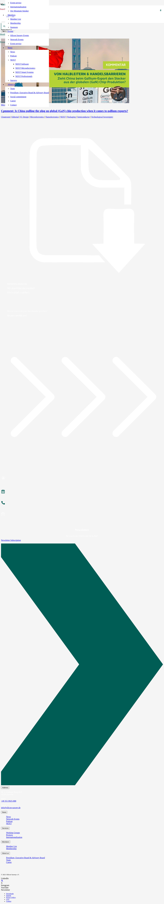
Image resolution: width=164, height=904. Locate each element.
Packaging (71, 117)
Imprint (8, 895)
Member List (11, 846)
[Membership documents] (82, 205)
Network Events (12, 819)
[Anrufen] (82, 503)
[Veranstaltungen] (82, 491)
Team (8, 860)
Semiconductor (83, 117)
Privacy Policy (11, 897)
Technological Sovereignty (102, 117)
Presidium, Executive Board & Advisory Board (25, 858)
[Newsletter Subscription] (82, 664)
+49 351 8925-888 (8, 801)
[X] (2, 881)
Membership (11, 849)
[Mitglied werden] (82, 478)
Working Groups (13, 833)
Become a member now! (17, 315)
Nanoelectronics (52, 117)
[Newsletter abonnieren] (82, 514)
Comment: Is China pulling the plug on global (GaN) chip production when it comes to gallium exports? (64, 111)
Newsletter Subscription (11, 540)
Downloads (10, 894)
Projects (9, 835)
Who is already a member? (18, 292)
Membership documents (17, 284)
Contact (8, 901)
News (8, 817)
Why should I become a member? (21, 288)
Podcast (9, 821)
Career (9, 862)
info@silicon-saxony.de (10, 808)
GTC (7, 899)
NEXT (63, 117)
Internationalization (14, 837)
